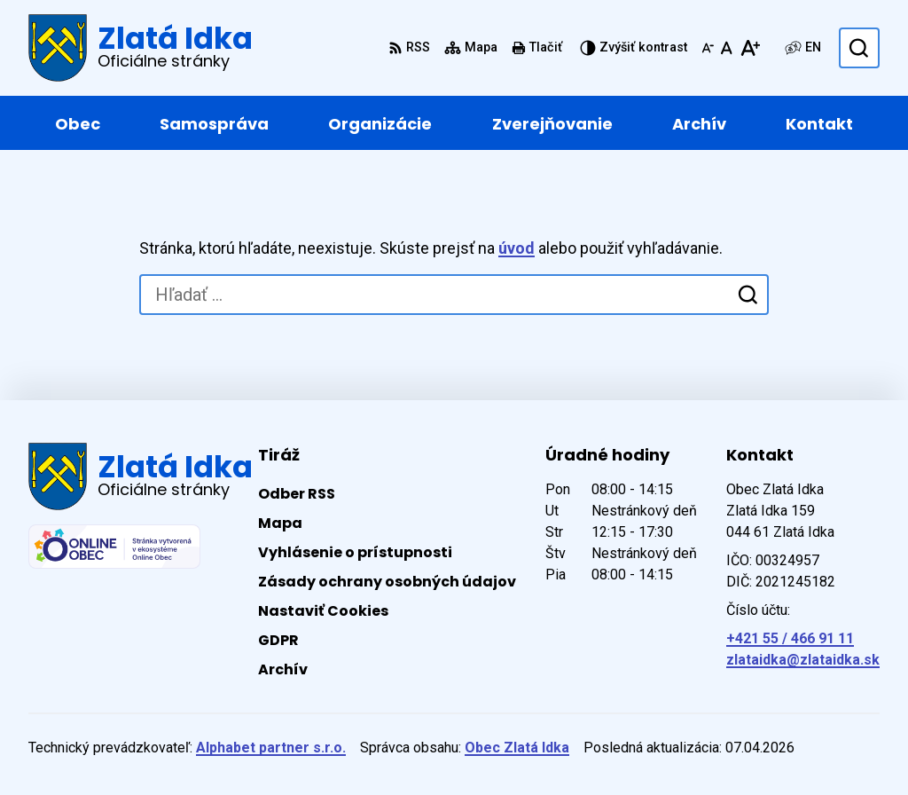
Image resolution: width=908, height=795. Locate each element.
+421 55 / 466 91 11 (790, 638)
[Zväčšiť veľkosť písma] (749, 48)
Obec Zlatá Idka (517, 747)
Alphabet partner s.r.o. (271, 747)
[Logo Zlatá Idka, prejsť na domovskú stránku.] (140, 48)
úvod (516, 248)
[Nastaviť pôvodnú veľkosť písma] (726, 48)
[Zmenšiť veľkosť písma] (707, 48)
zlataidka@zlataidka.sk (803, 659)
